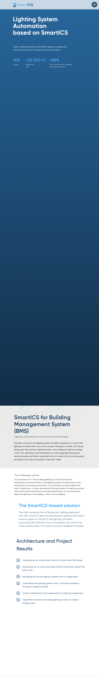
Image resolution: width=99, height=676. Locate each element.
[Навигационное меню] (94, 4)
